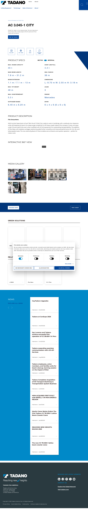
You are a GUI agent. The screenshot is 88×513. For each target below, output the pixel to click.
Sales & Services (27, 8)
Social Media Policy (16, 509)
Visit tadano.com (63, 494)
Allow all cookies (64, 268)
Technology (17, 8)
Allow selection (44, 268)
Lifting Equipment (6, 8)
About (36, 8)
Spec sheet (75, 212)
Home (9, 25)
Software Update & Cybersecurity (39, 509)
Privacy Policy (6, 509)
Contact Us (62, 487)
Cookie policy (25, 509)
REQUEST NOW (13, 212)
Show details (68, 263)
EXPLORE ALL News (15, 308)
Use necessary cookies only (23, 268)
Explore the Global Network (67, 491)
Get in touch (13, 42)
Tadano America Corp (17, 506)
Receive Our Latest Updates (69, 479)
